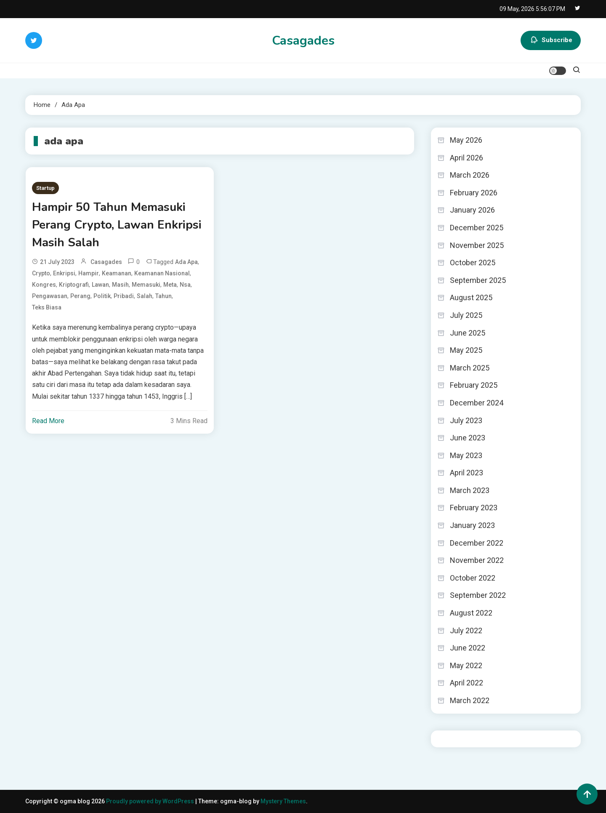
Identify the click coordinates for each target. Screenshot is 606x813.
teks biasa (46, 307)
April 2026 (466, 157)
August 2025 (471, 297)
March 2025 (469, 367)
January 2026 (472, 209)
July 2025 (466, 315)
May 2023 (466, 455)
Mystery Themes (283, 801)
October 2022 (472, 577)
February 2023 (473, 507)
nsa (185, 284)
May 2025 (466, 350)
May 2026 (466, 140)
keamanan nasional (162, 273)
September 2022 (478, 595)
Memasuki (146, 284)
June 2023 (467, 437)
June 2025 (467, 332)
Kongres (44, 284)
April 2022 (466, 682)
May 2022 (466, 665)
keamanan (116, 273)
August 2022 (471, 612)
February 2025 (473, 385)
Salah (144, 296)
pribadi (124, 296)
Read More (48, 421)
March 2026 (469, 175)
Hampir (88, 273)
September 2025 (478, 280)
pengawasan (49, 296)
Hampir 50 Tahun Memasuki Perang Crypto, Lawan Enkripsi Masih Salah (117, 225)
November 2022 (477, 560)
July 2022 (466, 630)
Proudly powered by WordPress (150, 801)
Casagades (303, 40)
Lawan (100, 284)
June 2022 (467, 647)
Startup (45, 188)
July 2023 (466, 420)
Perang (80, 296)
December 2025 (476, 227)
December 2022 (476, 542)
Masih (120, 284)
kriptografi (74, 284)
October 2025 (472, 262)
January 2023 (472, 525)
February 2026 (473, 192)
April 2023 (466, 472)
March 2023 (469, 490)
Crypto (41, 273)
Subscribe (550, 40)
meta (170, 284)
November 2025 (477, 245)
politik (102, 296)
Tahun (163, 296)
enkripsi (64, 273)
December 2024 (476, 402)
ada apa (186, 262)
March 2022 (469, 700)
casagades (106, 262)
